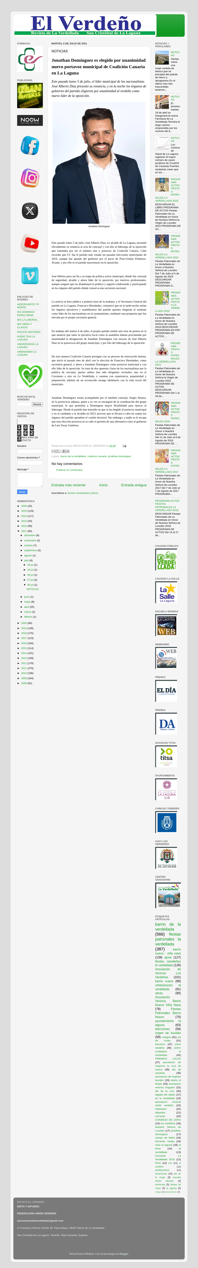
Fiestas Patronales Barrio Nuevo (168, 1013)
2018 (24, 633)
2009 (24, 678)
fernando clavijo (164, 1141)
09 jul (30, 574)
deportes (160, 1112)
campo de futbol (165, 1137)
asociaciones (171, 1192)
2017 (24, 638)
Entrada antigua (134, 485)
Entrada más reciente (68, 485)
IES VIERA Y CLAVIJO (24, 326)
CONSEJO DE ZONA (168, 1119)
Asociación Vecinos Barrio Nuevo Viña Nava (168, 1001)
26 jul (30, 564)
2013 (24, 658)
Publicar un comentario (69, 470)
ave (170, 1163)
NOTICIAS (33, 589)
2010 (24, 673)
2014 (24, 653)
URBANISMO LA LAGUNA (26, 353)
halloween (161, 1109)
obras (159, 993)
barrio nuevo (164, 981)
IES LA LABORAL (27, 319)
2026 (24, 506)
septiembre (31, 550)
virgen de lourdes (168, 1033)
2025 (24, 510)
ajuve (168, 957)
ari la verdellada (165, 1098)
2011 (24, 668)
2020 (24, 623)
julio (27, 560)
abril (27, 606)
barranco (160, 1044)
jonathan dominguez (119, 456)
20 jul (30, 569)
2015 (24, 648)
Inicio (103, 485)
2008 (24, 683)
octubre (29, 545)
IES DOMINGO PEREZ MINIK (26, 313)
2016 (24, 643)
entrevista (160, 1184)
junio (27, 596)
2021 (24, 531)
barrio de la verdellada (73, 456)
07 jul (30, 579)
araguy (158, 1192)
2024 (24, 516)
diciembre (30, 535)
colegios (166, 1037)
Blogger (124, 1253)
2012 (24, 663)
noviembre (30, 540)
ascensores (161, 1173)
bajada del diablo (165, 1094)
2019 (24, 628)
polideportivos (162, 1170)
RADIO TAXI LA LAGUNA (26, 338)
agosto (28, 555)
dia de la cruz (164, 1091)
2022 (24, 526)
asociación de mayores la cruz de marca (168, 1066)
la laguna (171, 1188)
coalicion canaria (97, 456)
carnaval (160, 1116)
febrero (28, 616)
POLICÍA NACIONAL (29, 332)
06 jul (30, 584)
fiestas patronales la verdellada (168, 939)
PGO (158, 1163)
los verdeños (168, 1123)
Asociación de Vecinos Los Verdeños (168, 973)
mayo (27, 601)
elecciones (162, 1029)
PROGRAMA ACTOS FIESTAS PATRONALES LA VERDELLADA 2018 (167, 505)
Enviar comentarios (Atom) (83, 493)
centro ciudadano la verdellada (168, 1051)
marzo (28, 611)
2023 (24, 521)
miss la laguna (163, 1144)
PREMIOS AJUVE (168, 1058)
